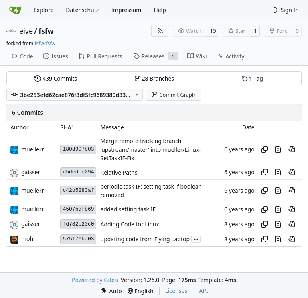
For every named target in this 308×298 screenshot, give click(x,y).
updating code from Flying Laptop (145, 239)
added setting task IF (127, 209)
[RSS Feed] (160, 31)
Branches (154, 78)
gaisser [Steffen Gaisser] (30, 172)
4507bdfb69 (78, 209)
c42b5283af (78, 190)
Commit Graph (173, 94)
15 (213, 30)
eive (26, 31)
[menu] (111, 291)
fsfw (45, 31)
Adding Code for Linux (129, 224)
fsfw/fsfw (44, 43)
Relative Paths (118, 172)
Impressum (126, 10)
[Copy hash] (265, 149)
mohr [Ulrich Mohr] (28, 238)
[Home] (15, 10)
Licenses (176, 290)
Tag (252, 78)
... (196, 238)
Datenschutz (82, 10)
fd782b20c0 (78, 224)
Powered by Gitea (95, 280)
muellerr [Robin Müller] (32, 149)
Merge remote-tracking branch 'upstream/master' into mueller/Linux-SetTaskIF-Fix (150, 149)
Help (160, 10)
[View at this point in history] (292, 149)
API (203, 290)
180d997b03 (78, 149)
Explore (43, 10)
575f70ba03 (78, 239)
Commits (55, 78)
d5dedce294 (78, 172)
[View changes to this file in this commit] (278, 149)
